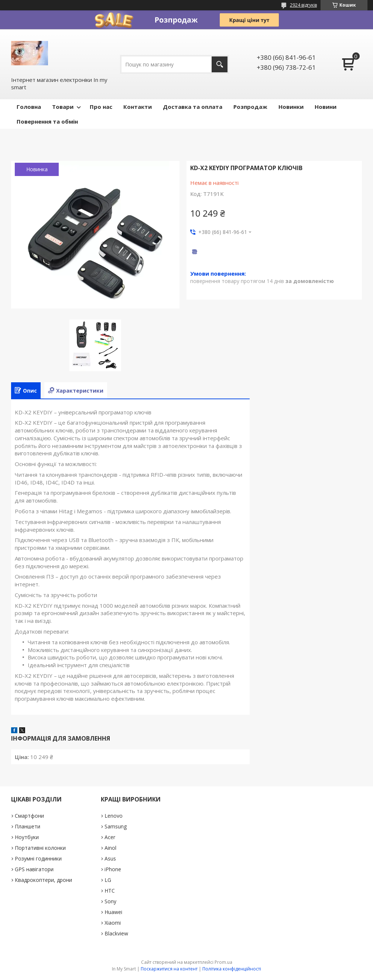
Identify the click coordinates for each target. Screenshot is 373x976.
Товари (62, 106)
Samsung (116, 826)
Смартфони (29, 815)
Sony (110, 901)
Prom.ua (223, 962)
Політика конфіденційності (231, 969)
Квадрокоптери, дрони (43, 879)
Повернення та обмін (47, 121)
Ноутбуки (27, 837)
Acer (110, 837)
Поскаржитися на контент (169, 969)
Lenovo (114, 815)
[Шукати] (219, 64)
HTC (110, 890)
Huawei (113, 911)
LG (108, 879)
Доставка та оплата (192, 106)
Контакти (137, 106)
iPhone (113, 869)
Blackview (116, 933)
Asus (110, 858)
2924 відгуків (303, 5)
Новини (325, 106)
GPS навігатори (34, 869)
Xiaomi (113, 922)
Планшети (27, 826)
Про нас (101, 106)
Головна (29, 106)
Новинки (291, 106)
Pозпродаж (250, 106)
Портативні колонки (40, 847)
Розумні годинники (38, 858)
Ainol (110, 847)
